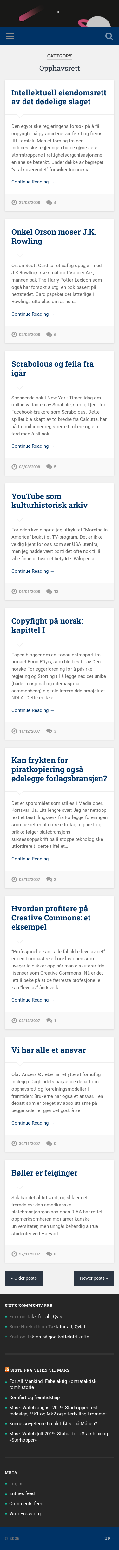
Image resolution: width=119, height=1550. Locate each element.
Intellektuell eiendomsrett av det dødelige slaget (59, 97)
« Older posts (24, 1278)
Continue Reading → (33, 182)
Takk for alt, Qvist (45, 1317)
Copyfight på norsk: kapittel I (47, 625)
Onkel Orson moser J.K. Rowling (53, 236)
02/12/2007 (29, 1020)
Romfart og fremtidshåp (34, 1397)
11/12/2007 (29, 731)
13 (56, 591)
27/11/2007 (29, 1254)
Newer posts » (94, 1278)
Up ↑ (109, 1538)
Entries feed (22, 1493)
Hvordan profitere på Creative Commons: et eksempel (51, 917)
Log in (15, 1484)
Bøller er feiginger (44, 1173)
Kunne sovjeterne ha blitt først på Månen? (53, 1424)
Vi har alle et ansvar (48, 1050)
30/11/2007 (29, 1143)
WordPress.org (25, 1514)
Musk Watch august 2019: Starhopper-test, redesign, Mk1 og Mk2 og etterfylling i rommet (58, 1411)
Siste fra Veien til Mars (39, 1370)
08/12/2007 (29, 879)
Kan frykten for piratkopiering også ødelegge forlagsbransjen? (59, 769)
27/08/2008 (29, 202)
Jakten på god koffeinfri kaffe (58, 1337)
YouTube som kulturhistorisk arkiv (49, 500)
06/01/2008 (29, 591)
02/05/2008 (29, 334)
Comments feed (26, 1503)
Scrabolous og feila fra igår (52, 368)
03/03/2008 (29, 466)
